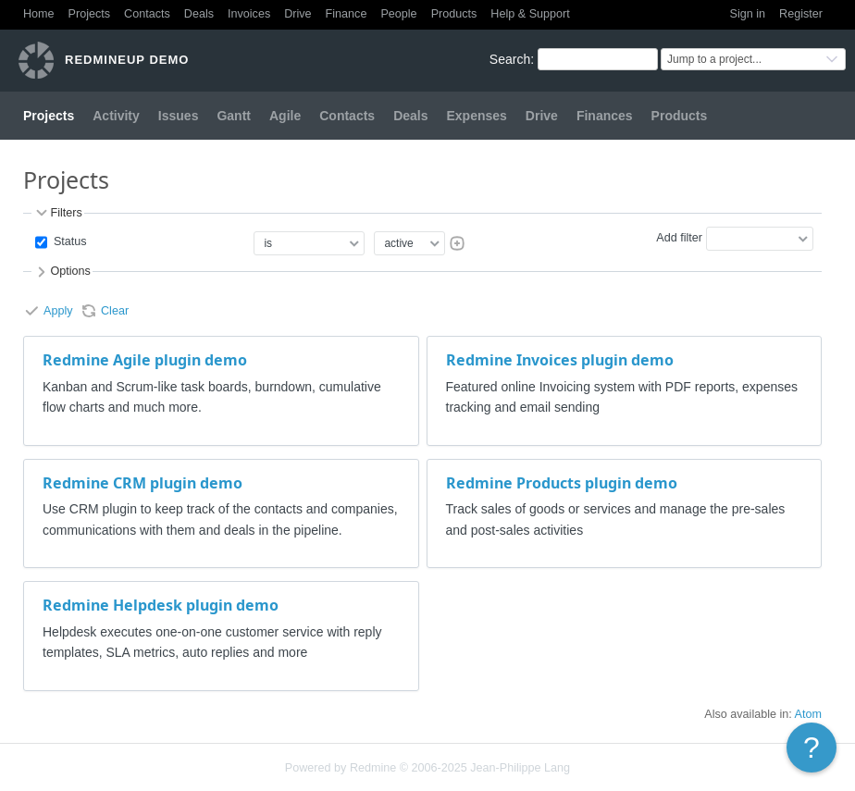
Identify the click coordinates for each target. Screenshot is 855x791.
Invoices (249, 13)
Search (509, 59)
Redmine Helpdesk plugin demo (161, 605)
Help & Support (529, 13)
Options (61, 272)
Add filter (679, 237)
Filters (57, 212)
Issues (178, 115)
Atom (808, 714)
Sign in (748, 13)
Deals (199, 13)
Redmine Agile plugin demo (145, 360)
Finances (604, 115)
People (398, 13)
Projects (89, 13)
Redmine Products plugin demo (561, 483)
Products (454, 13)
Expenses (476, 115)
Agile (285, 115)
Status (68, 241)
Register (801, 13)
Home (39, 13)
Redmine (373, 767)
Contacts (147, 13)
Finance (346, 13)
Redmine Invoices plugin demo (560, 360)
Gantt (234, 115)
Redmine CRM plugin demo (142, 483)
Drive (297, 13)
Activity (116, 115)
